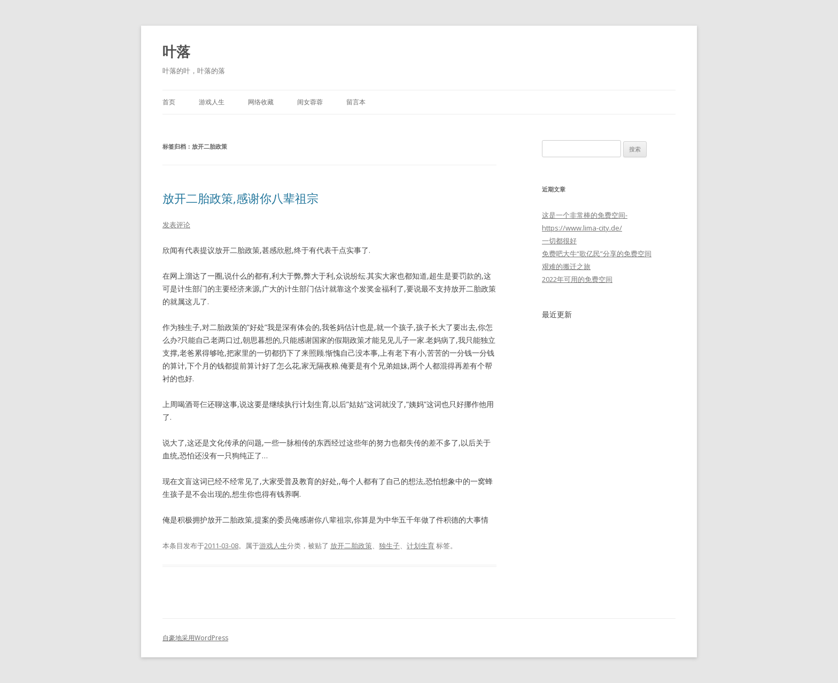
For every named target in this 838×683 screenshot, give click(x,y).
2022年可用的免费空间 (577, 279)
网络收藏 (261, 101)
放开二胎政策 (351, 545)
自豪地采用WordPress (195, 637)
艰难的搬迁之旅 (566, 266)
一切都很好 (559, 240)
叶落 (176, 51)
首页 (168, 101)
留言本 (356, 101)
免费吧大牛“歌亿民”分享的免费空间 (596, 253)
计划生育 (420, 545)
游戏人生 (211, 101)
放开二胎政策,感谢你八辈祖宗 (240, 198)
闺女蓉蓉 (310, 101)
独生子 (389, 545)
